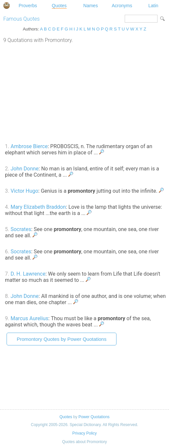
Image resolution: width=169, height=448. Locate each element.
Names (90, 5)
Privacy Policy (84, 433)
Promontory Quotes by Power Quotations (61, 339)
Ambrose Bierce (29, 146)
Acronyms (122, 5)
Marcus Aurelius (29, 318)
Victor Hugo (24, 191)
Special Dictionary (6, 5)
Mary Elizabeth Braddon (38, 207)
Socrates (21, 229)
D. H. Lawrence (28, 274)
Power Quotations (94, 417)
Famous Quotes (21, 19)
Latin (153, 5)
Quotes (59, 5)
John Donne (24, 169)
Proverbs (28, 5)
